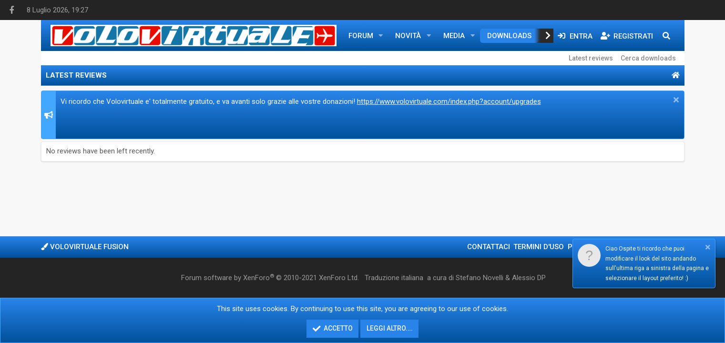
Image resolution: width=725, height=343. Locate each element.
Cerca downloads (648, 58)
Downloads (509, 35)
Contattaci (488, 246)
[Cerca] (666, 36)
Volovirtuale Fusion (85, 246)
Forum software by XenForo (270, 277)
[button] (380, 36)
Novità (408, 35)
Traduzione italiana (394, 277)
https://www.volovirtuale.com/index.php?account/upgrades (449, 101)
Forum (360, 35)
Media (454, 35)
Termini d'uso (538, 246)
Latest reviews (591, 58)
